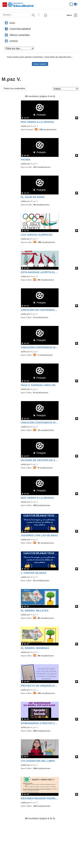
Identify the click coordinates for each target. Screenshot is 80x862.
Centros (13, 41)
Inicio (12, 23)
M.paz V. (34, 126)
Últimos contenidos (19, 35)
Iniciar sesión (40, 64)
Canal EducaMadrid (20, 29)
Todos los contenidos (14, 88)
